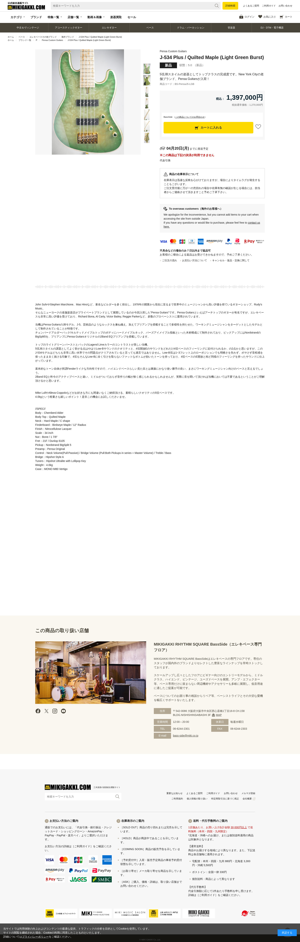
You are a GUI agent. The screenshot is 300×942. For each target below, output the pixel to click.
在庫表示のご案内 (132, 820)
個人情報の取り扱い (197, 798)
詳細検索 (230, 5)
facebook (38, 711)
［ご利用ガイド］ (82, 846)
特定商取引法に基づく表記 (225, 798)
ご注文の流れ (169, 260)
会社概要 (247, 798)
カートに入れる (211, 127)
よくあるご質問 (251, 5)
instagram (55, 711)
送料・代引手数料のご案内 (210, 820)
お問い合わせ (285, 5)
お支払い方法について (194, 260)
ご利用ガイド (269, 5)
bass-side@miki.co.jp (185, 735)
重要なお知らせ (174, 793)
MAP (219, 714)
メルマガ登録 (248, 793)
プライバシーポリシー (35, 936)
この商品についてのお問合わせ (190, 117)
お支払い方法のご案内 (64, 820)
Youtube (63, 711)
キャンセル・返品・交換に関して (230, 260)
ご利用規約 (177, 798)
